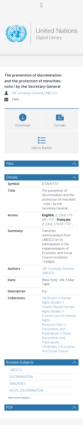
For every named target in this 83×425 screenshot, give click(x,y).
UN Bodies (49, 298)
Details (12, 177)
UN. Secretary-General (27, 93)
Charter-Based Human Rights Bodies (58, 309)
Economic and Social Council (58, 349)
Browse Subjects (20, 362)
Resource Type (52, 324)
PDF (51, 219)
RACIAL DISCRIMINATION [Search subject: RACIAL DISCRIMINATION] (26, 390)
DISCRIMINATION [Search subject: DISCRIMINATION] (21, 377)
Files (10, 163)
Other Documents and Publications (56, 337)
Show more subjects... (19, 397)
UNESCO (50, 93)
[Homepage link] (41, 32)
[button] (60, 119)
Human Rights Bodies (56, 300)
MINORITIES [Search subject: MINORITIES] (18, 383)
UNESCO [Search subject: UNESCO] (16, 370)
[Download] (22, 119)
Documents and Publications (53, 331)
